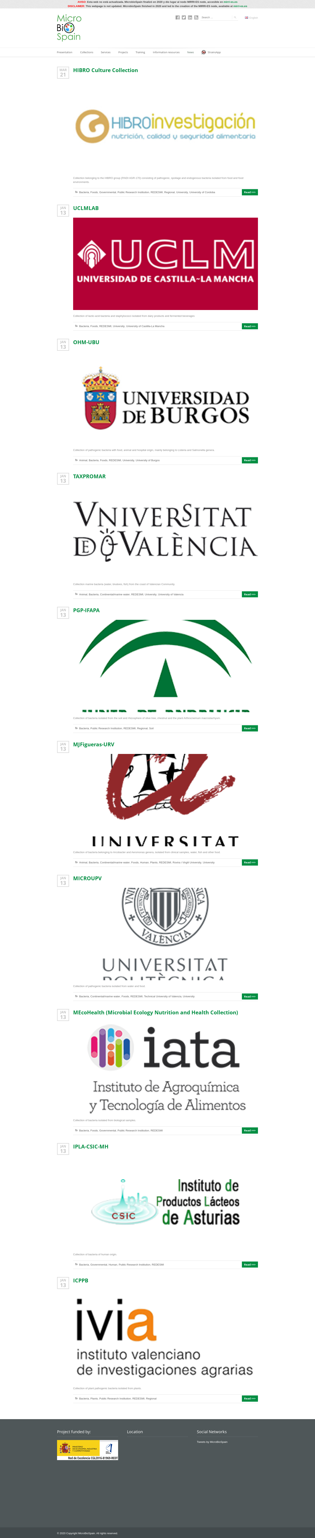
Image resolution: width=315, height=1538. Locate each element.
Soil (150, 727)
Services (106, 52)
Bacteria (84, 192)
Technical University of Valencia (161, 995)
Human (143, 861)
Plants (152, 861)
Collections (87, 52)
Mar (63, 69)
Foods (93, 192)
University (179, 192)
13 (63, 212)
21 (63, 74)
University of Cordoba (199, 192)
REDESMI (155, 192)
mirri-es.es (230, 1)
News (192, 52)
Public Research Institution (132, 192)
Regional (168, 192)
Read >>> (250, 192)
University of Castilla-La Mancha (143, 325)
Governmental (107, 192)
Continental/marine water (114, 593)
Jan (63, 207)
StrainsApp (213, 52)
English (251, 17)
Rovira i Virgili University (184, 861)
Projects (124, 52)
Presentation (65, 52)
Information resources (167, 52)
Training (141, 52)
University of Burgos (146, 459)
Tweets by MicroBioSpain (211, 1440)
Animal (83, 459)
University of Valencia (168, 593)
